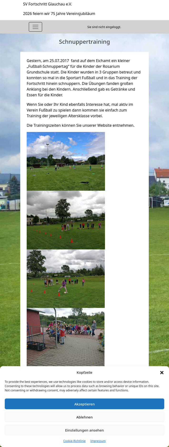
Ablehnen (84, 417)
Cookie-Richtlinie (74, 441)
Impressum (98, 441)
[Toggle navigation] (35, 27)
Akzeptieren (84, 404)
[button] (161, 372)
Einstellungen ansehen (84, 430)
